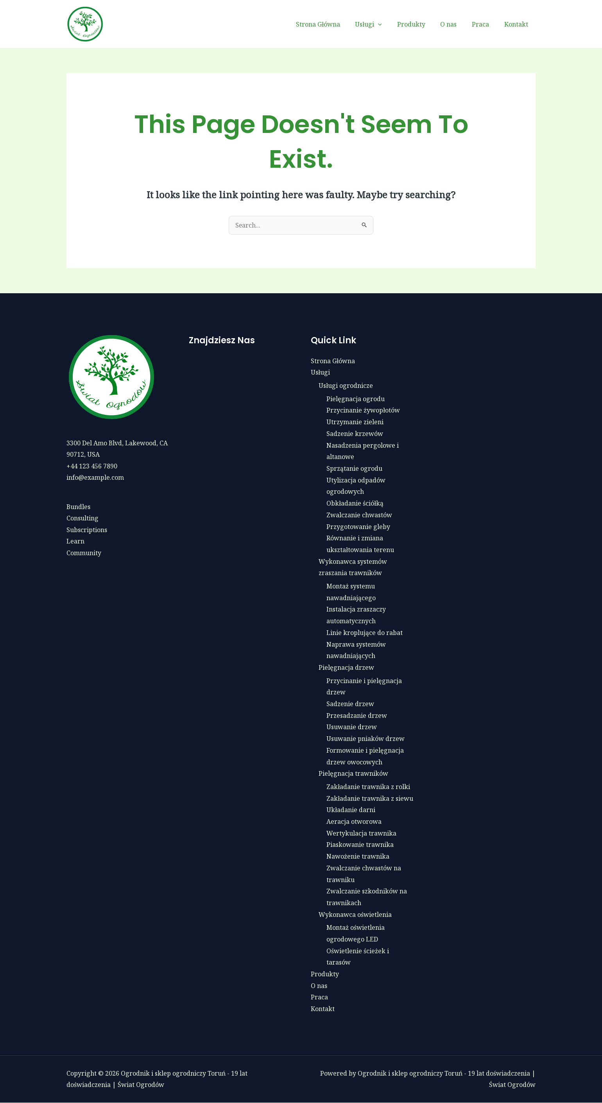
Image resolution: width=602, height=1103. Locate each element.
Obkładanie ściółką (354, 503)
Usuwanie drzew (351, 727)
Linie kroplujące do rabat (364, 632)
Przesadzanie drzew (356, 715)
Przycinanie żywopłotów (363, 410)
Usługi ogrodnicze (346, 385)
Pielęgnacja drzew (346, 667)
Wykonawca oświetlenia (355, 914)
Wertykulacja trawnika (361, 833)
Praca (484, 24)
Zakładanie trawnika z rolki (368, 786)
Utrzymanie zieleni (354, 422)
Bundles (78, 506)
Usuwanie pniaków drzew (365, 738)
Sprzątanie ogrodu (354, 468)
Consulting (82, 518)
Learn (75, 541)
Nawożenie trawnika (357, 856)
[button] (390, 24)
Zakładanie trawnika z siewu (369, 798)
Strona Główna (332, 24)
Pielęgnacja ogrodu (355, 399)
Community (83, 553)
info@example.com (95, 477)
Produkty (420, 24)
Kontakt (517, 24)
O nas (455, 24)
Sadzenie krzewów (354, 433)
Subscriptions (86, 530)
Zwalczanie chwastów (359, 515)
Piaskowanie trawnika (360, 845)
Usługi (380, 24)
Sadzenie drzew (350, 703)
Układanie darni (350, 810)
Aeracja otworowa (354, 821)
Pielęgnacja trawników (353, 773)
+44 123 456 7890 (91, 466)
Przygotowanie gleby (358, 526)
